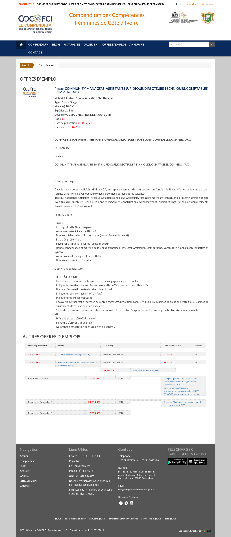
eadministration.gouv (75, 518)
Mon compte (207, 4)
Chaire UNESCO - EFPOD (84, 455)
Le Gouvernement (79, 465)
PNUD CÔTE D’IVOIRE (83, 470)
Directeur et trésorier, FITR (146, 370)
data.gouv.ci (170, 518)
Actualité (72, 44)
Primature (75, 461)
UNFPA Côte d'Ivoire (81, 475)
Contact (35, 52)
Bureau (122, 467)
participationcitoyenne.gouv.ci (123, 518)
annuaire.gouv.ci (97, 518)
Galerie (89, 44)
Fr (177, 4)
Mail (121, 485)
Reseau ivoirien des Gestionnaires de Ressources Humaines (89, 482)
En (181, 4)
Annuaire (136, 44)
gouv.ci (58, 518)
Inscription (192, 4)
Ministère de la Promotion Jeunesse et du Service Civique (90, 491)
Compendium (38, 44)
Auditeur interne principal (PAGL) (74, 354)
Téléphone (124, 455)
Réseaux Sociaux (128, 497)
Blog (56, 44)
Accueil (25, 65)
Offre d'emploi (114, 44)
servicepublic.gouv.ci (151, 518)
